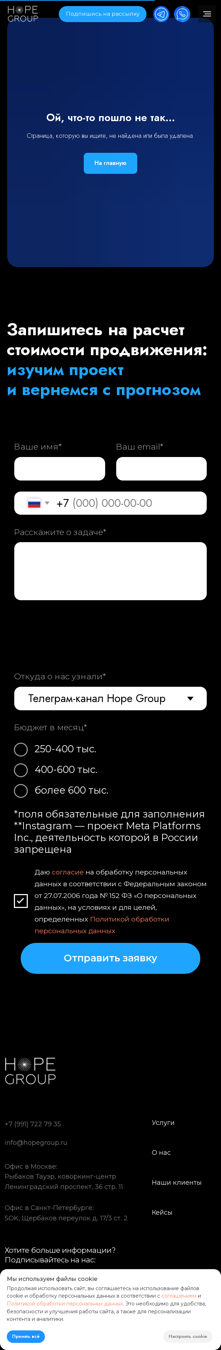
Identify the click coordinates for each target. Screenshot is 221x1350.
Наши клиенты (177, 1182)
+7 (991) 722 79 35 (33, 1124)
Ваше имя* (38, 446)
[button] (102, 14)
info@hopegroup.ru (36, 1142)
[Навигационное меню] (207, 13)
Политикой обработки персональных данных (65, 1303)
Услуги (163, 1122)
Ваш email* (139, 446)
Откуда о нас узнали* (60, 676)
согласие (68, 872)
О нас (161, 1152)
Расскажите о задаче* (60, 532)
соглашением (178, 1296)
